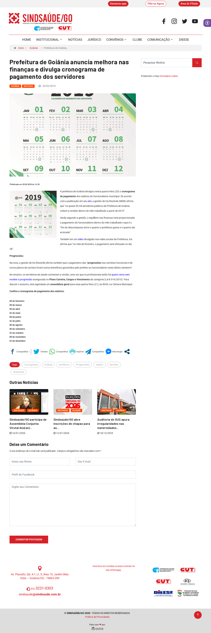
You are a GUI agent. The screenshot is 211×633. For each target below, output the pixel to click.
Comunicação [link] (160, 40)
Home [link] (26, 39)
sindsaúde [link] (18, 372)
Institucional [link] (49, 40)
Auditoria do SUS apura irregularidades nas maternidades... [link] (113, 423)
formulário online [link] (169, 76)
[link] (118, 3)
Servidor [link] (114, 364)
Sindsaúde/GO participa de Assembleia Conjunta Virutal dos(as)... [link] (28, 423)
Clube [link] (137, 39)
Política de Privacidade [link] (97, 617)
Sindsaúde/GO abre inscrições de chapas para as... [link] (71, 423)
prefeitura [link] (64, 364)
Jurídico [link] (94, 39)
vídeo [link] (80, 239)
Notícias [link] (75, 39)
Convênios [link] (116, 40)
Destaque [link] (19, 410)
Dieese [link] (184, 39)
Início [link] (21, 48)
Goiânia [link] (34, 48)
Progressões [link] (82, 364)
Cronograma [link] (31, 364)
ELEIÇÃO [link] (76, 410)
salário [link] (99, 364)
